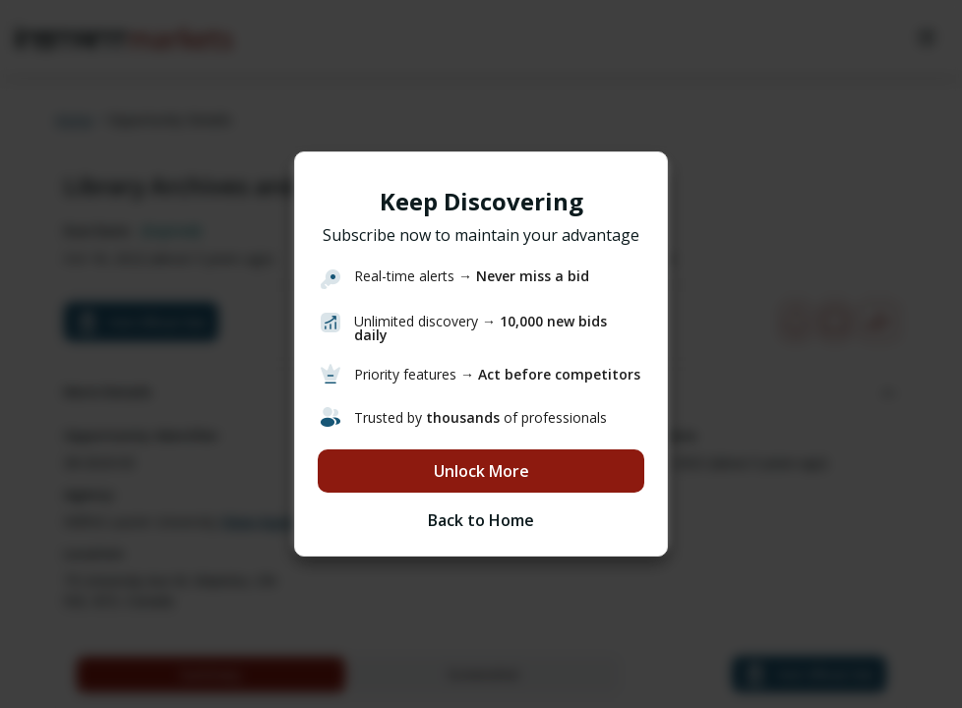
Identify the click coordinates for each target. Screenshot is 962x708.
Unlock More (481, 471)
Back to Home (481, 520)
